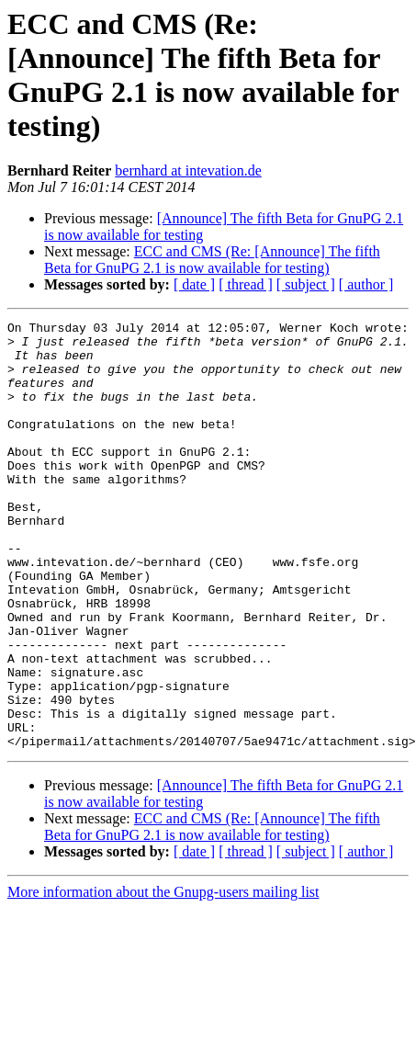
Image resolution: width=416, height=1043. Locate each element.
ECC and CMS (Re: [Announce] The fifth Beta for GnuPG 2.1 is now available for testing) (212, 260)
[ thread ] (246, 284)
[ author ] (366, 284)
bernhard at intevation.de (188, 170)
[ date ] (194, 284)
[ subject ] (305, 284)
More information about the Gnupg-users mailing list (163, 977)
